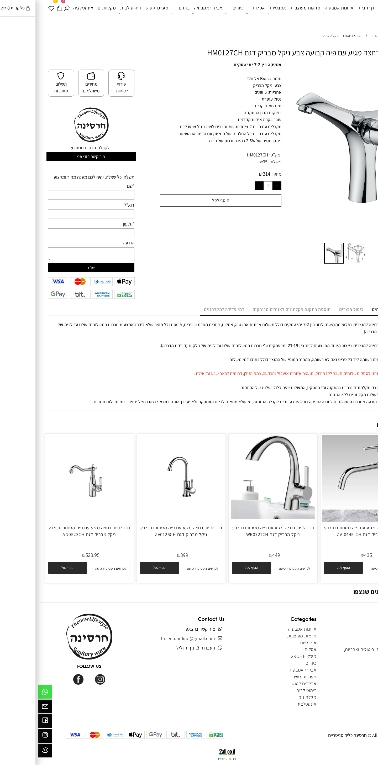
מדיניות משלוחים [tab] (350, 309)
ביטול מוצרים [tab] (313, 309)
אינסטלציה (45, 13)
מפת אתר (361, 670)
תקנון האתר (359, 643)
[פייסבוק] (7, 722)
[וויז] (7, 752)
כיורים (196, 13)
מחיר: (237, 174)
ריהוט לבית (91, 13)
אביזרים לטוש (266, 683)
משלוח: (236, 162)
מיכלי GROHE (266, 656)
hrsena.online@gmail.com (150, 638)
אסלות (217, 13)
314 (228, 173)
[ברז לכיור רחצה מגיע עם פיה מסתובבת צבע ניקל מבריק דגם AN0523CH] (51, 517)
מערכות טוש (117, 13)
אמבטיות (238, 13)
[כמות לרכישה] (229, 185)
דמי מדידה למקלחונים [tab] (186, 309)
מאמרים (362, 663)
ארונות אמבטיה (300, 13)
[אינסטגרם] (7, 737)
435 (330, 555)
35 (227, 162)
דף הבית (329, 13)
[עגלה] (21, 13)
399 (146, 555)
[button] (360, 71)
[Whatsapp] (7, 693)
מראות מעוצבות (266, 13)
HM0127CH (219, 155)
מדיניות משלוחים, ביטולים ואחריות (338, 649)
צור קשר (362, 656)
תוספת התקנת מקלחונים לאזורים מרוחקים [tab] (253, 309)
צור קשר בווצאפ (53, 156)
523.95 (54, 555)
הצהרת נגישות (357, 677)
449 (238, 555)
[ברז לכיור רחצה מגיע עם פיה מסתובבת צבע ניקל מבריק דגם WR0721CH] (235, 517)
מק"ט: (236, 155)
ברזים (142, 13)
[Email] (7, 708)
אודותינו (362, 636)
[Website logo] (353, 14)
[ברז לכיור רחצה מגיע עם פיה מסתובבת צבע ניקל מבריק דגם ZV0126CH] (143, 517)
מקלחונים (67, 13)
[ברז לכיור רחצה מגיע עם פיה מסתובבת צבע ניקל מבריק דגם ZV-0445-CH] (327, 520)
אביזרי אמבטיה (169, 13)
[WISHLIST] (13, 13)
